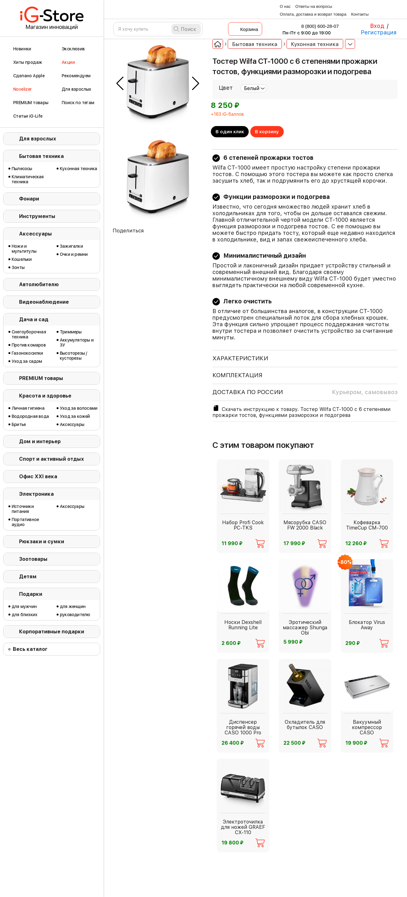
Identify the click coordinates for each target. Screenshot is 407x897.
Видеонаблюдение (44, 302)
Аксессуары (35, 234)
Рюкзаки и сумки (41, 542)
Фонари (29, 199)
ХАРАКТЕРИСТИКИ (240, 358)
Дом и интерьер (40, 441)
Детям (28, 577)
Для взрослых (37, 139)
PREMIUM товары (41, 378)
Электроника (36, 494)
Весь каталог (30, 649)
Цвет (226, 87)
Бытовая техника (41, 156)
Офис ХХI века (38, 476)
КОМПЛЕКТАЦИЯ (237, 375)
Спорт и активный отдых (51, 459)
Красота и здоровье (45, 396)
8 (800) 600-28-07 (316, 26)
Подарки (30, 594)
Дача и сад (33, 319)
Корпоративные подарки (51, 632)
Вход (377, 26)
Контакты (360, 14)
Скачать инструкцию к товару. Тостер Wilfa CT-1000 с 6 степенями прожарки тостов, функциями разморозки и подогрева (301, 411)
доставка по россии (305, 392)
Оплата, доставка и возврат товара (313, 14)
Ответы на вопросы (313, 6)
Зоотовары (33, 559)
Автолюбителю (39, 284)
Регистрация (379, 32)
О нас (285, 6)
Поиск (188, 29)
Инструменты (37, 216)
